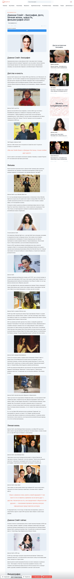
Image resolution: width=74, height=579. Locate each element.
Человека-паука (16, 527)
